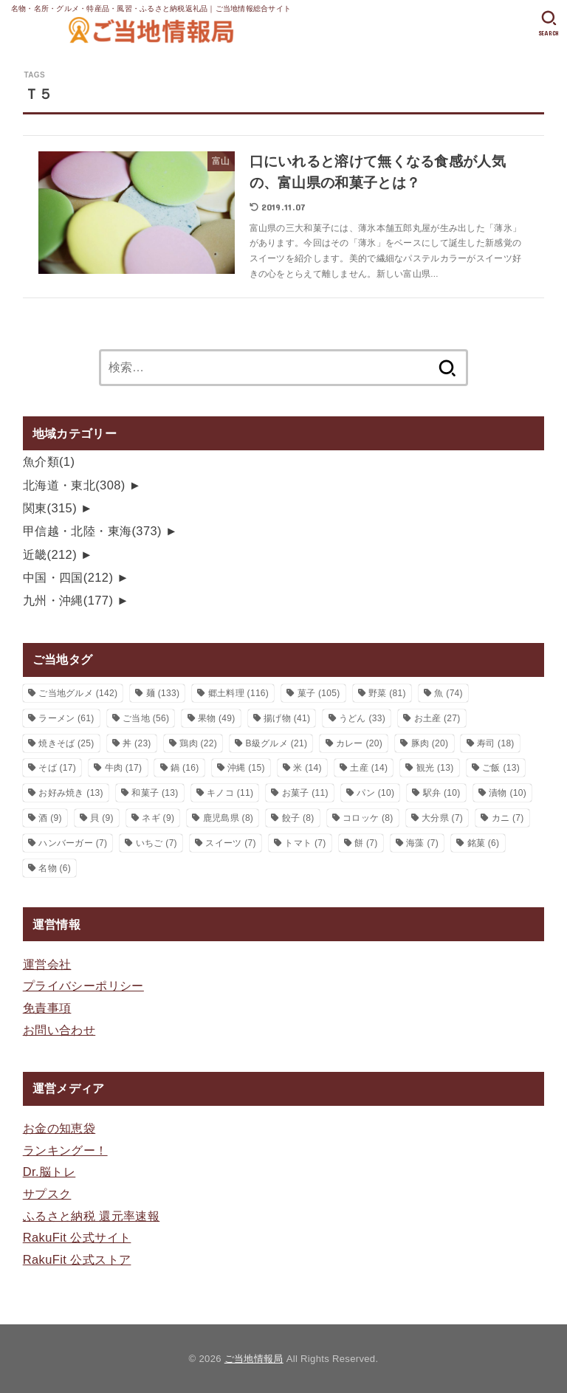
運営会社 (47, 964)
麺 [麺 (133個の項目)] (162, 693)
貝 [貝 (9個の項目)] (102, 818)
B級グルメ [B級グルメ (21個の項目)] (277, 743)
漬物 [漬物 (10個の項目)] (507, 793)
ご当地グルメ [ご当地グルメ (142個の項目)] (77, 693)
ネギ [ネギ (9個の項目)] (158, 818)
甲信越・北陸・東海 (92, 530)
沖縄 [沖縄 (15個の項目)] (246, 768)
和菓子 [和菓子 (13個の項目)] (154, 793)
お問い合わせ (59, 1029)
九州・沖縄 (68, 600)
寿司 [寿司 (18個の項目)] (496, 743)
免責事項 (47, 1007)
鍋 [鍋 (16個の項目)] (185, 768)
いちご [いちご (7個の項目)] (156, 843)
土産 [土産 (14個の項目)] (369, 768)
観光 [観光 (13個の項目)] (435, 768)
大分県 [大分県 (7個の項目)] (442, 818)
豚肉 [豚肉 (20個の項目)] (430, 743)
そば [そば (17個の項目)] (57, 768)
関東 (50, 508)
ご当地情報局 (254, 1358)
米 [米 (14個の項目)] (307, 768)
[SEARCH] (549, 23)
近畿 (50, 554)
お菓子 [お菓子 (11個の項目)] (305, 793)
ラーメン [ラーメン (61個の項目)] (66, 718)
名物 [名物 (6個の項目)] (54, 868)
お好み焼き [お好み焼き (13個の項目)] (70, 793)
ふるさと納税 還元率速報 (91, 1215)
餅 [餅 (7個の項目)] (366, 843)
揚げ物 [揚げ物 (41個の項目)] (287, 718)
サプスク (47, 1193)
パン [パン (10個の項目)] (375, 793)
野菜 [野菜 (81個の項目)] (387, 693)
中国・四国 (68, 577)
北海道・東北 (74, 485)
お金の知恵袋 (59, 1128)
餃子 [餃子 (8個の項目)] (298, 818)
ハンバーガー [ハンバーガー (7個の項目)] (72, 843)
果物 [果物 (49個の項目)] (217, 718)
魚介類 (49, 461)
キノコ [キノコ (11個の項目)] (230, 793)
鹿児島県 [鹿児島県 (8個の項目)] (228, 818)
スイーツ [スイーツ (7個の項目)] (230, 843)
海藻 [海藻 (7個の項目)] (422, 843)
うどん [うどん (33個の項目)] (362, 718)
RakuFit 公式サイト (77, 1237)
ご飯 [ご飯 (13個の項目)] (501, 768)
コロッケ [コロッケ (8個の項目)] (368, 818)
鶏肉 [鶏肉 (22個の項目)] (198, 743)
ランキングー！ (65, 1150)
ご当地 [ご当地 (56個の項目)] (146, 718)
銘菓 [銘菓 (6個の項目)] (483, 843)
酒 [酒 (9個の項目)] (50, 818)
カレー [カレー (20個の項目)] (359, 743)
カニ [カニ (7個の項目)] (508, 818)
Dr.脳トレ (49, 1171)
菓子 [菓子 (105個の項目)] (319, 693)
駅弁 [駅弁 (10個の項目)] (442, 793)
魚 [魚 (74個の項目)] (448, 693)
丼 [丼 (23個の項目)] (137, 743)
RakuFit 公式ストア (77, 1259)
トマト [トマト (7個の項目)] (305, 843)
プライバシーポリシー (83, 985)
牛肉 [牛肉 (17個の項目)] (123, 768)
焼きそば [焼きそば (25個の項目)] (66, 743)
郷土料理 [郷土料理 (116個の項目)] (238, 693)
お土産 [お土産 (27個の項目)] (437, 718)
